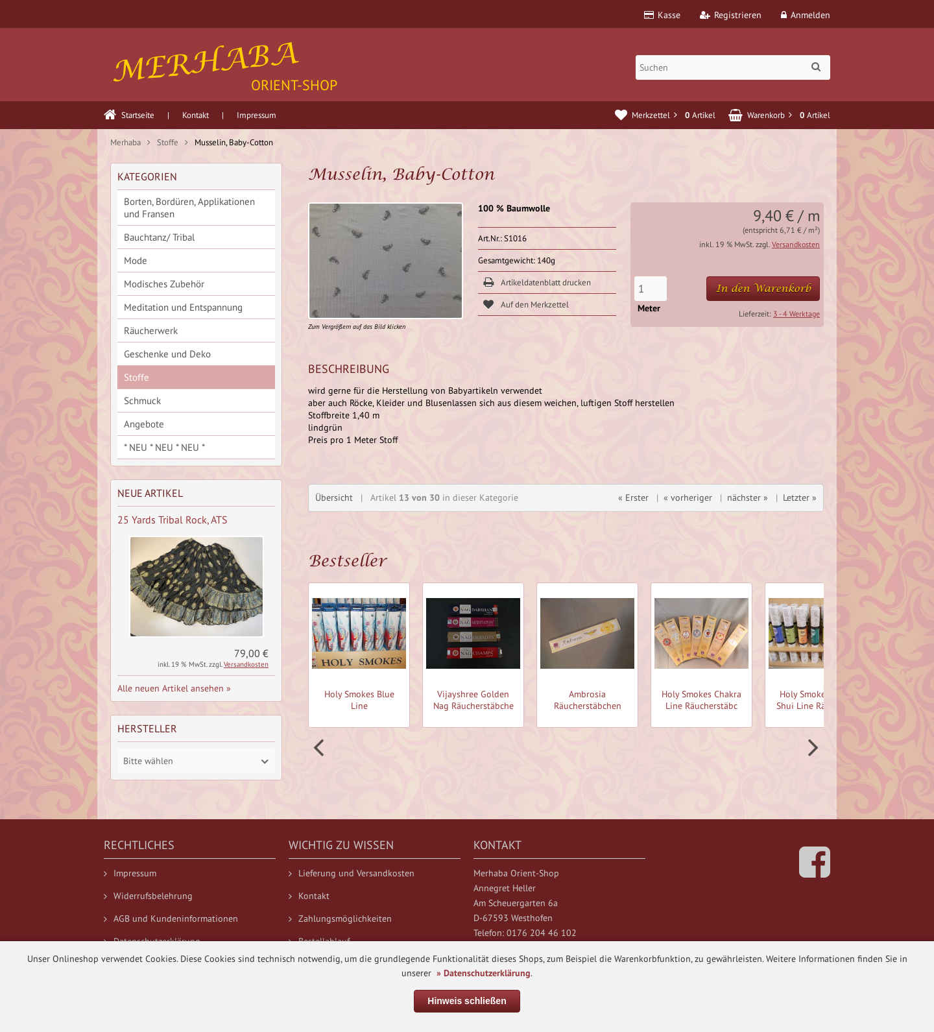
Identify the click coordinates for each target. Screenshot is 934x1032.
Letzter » (800, 497)
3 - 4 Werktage (796, 313)
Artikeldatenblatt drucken (546, 282)
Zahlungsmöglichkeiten (340, 918)
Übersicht (334, 497)
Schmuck (142, 400)
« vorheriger (688, 497)
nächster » (747, 497)
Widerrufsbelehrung (148, 896)
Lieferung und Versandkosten (351, 873)
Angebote (144, 424)
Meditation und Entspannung (183, 307)
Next (811, 748)
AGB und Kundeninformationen (171, 918)
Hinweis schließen (466, 1001)
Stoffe (136, 377)
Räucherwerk (151, 330)
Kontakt (195, 115)
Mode (135, 260)
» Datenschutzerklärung (484, 973)
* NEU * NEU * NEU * (164, 447)
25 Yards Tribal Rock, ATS (172, 519)
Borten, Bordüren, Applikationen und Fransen (189, 207)
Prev (320, 748)
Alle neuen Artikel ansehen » (174, 688)
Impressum (256, 115)
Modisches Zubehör (164, 284)
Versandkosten (796, 244)
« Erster (633, 497)
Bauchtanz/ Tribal (159, 237)
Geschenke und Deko (167, 354)
